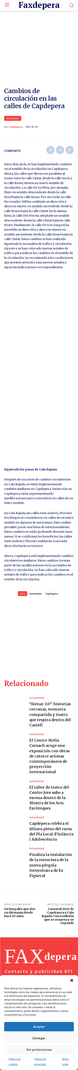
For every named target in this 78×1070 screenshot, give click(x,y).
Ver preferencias (39, 1050)
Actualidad (12, 96)
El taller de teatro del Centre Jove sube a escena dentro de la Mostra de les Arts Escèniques (49, 776)
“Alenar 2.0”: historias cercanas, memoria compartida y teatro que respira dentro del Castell (50, 693)
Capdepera (51, 572)
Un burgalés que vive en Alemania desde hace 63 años (19, 891)
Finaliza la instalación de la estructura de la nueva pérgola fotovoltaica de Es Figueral (50, 844)
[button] (72, 980)
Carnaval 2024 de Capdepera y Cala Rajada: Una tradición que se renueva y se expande (58, 894)
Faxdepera (16, 105)
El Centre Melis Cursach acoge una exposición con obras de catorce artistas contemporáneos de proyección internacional (49, 735)
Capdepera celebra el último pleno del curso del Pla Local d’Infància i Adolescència (51, 810)
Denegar (39, 1038)
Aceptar (39, 1027)
